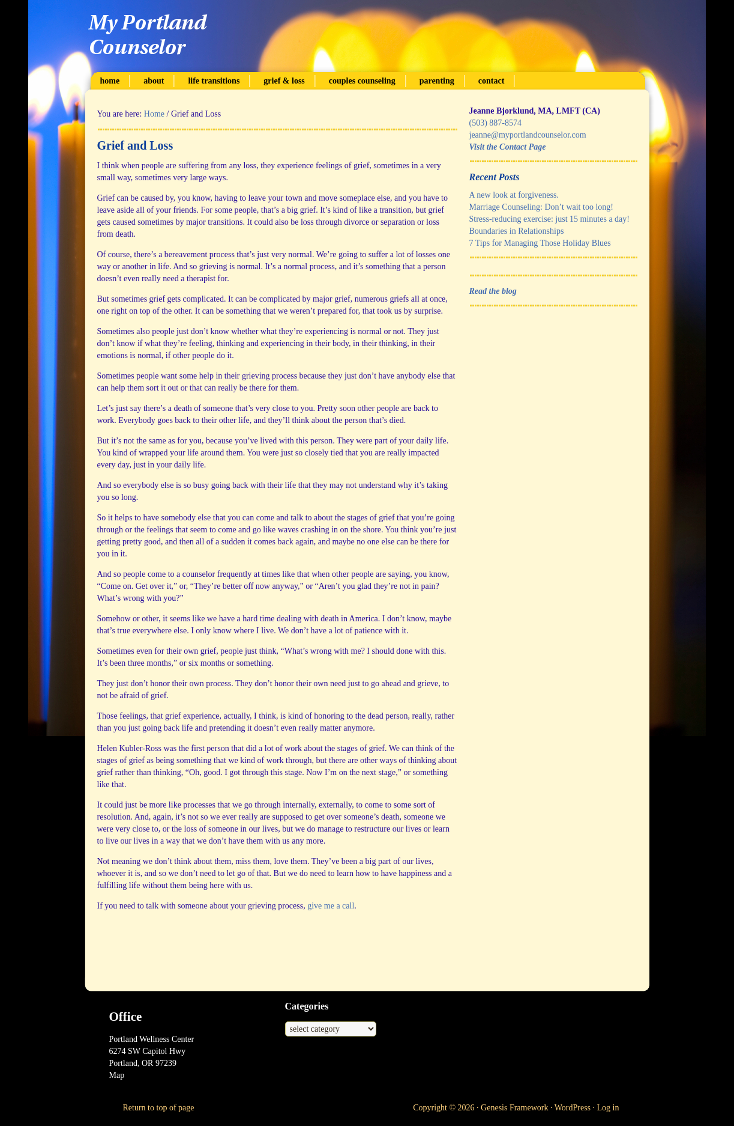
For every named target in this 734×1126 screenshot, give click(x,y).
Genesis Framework (514, 1107)
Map (117, 1075)
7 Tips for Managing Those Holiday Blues (540, 243)
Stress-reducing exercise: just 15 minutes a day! (549, 219)
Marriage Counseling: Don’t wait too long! (541, 207)
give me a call (330, 905)
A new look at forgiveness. (514, 194)
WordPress (573, 1107)
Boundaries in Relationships (516, 231)
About (153, 80)
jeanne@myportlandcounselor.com (527, 134)
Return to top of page (158, 1107)
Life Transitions (213, 80)
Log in (608, 1107)
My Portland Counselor (367, 36)
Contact (491, 80)
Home (110, 80)
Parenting (437, 80)
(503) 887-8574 (495, 122)
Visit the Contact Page (507, 146)
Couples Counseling (362, 80)
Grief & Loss (283, 80)
